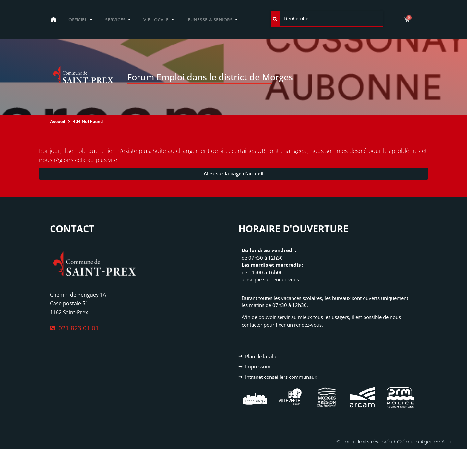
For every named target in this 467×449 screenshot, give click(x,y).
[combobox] (327, 19)
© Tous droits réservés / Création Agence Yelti (393, 441)
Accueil (57, 121)
